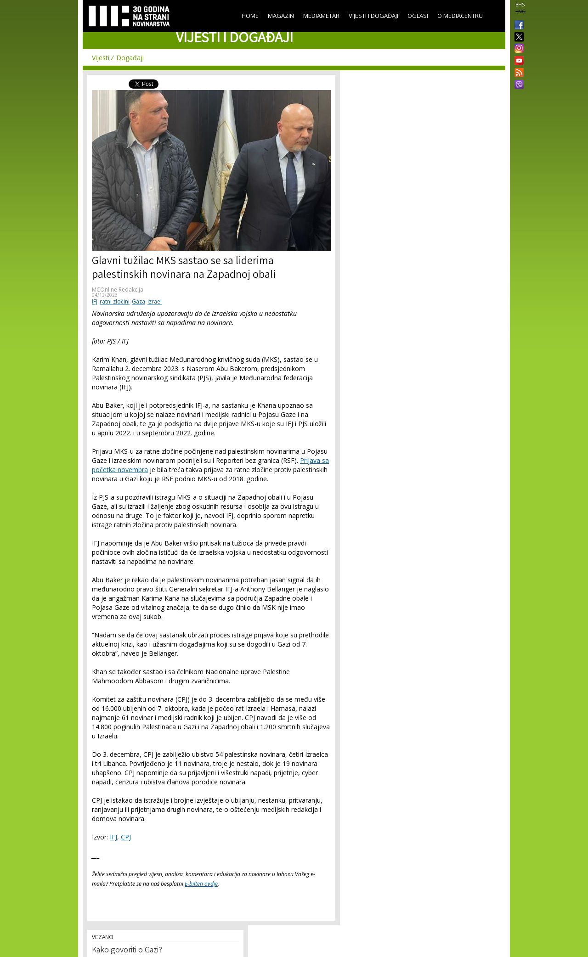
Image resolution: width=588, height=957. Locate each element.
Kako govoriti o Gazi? (127, 951)
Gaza (138, 301)
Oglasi (417, 15)
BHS (520, 4)
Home (250, 15)
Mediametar (321, 15)
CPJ (126, 837)
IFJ (94, 301)
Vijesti (100, 57)
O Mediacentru (460, 15)
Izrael (154, 301)
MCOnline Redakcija (117, 289)
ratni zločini (115, 301)
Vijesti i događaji (373, 15)
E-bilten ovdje (201, 884)
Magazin (281, 15)
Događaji (130, 57)
